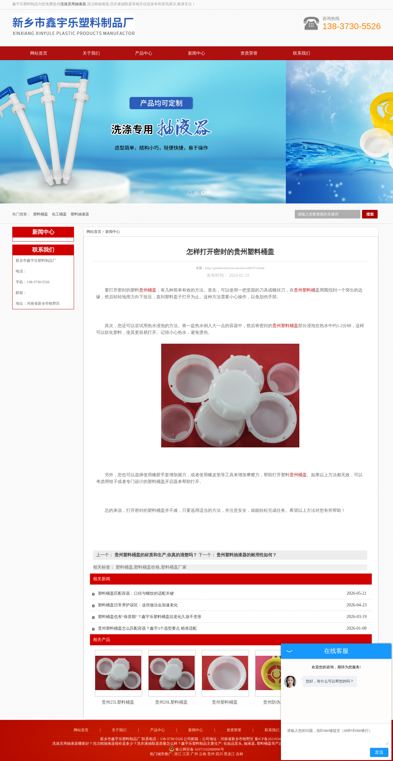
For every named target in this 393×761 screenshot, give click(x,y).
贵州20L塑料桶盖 (171, 702)
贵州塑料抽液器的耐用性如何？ (246, 555)
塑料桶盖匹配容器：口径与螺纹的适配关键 (136, 593)
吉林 (239, 754)
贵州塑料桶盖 (225, 702)
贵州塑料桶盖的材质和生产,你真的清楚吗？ (155, 555)
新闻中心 (196, 53)
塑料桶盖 (41, 214)
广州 (194, 754)
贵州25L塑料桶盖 (118, 702)
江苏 (186, 754)
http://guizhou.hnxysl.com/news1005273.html (234, 268)
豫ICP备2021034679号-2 (274, 739)
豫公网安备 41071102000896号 (196, 749)
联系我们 (301, 53)
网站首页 (38, 53)
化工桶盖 (60, 214)
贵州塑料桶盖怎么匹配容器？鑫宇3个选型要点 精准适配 (147, 628)
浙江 (177, 754)
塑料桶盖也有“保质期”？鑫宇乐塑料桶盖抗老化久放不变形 (149, 616)
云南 (202, 754)
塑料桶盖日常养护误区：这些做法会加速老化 (138, 605)
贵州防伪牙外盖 (278, 702)
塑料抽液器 (80, 214)
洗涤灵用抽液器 (73, 4)
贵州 (211, 754)
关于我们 (91, 53)
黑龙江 (229, 754)
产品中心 (143, 53)
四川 (219, 754)
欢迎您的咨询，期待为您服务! (336, 667)
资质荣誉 (249, 53)
